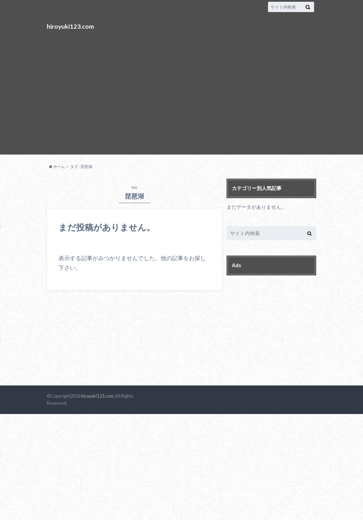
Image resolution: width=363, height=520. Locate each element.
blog (298, 167)
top (261, 167)
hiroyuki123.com (70, 26)
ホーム (57, 166)
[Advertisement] (181, 88)
